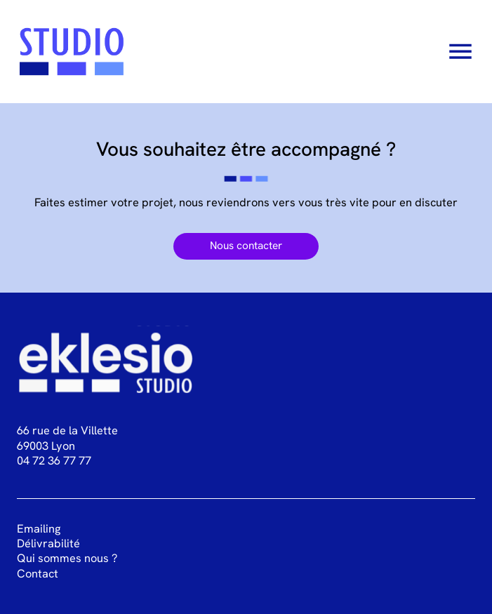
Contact (37, 573)
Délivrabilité (48, 543)
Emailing (38, 528)
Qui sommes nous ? (67, 558)
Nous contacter (246, 246)
